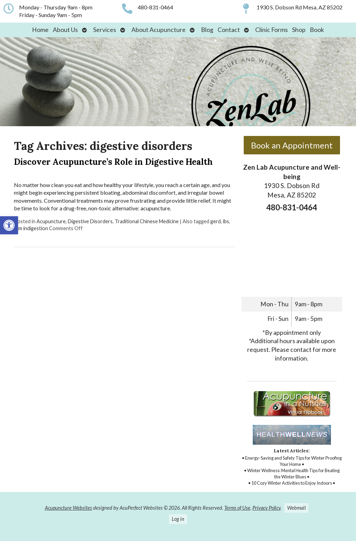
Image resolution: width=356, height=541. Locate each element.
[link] (9, 225)
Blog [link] (207, 29)
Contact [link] (229, 29)
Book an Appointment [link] (292, 145)
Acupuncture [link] (51, 221)
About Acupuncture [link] (158, 29)
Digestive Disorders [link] (90, 221)
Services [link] (104, 29)
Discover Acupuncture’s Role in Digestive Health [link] (113, 161)
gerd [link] (215, 221)
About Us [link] (65, 29)
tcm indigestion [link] (31, 228)
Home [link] (40, 29)
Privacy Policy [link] (266, 508)
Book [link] (317, 29)
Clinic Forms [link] (271, 29)
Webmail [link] (296, 508)
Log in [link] (178, 519)
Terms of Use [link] (237, 508)
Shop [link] (299, 29)
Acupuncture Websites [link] (68, 508)
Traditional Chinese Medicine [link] (147, 221)
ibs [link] (226, 221)
